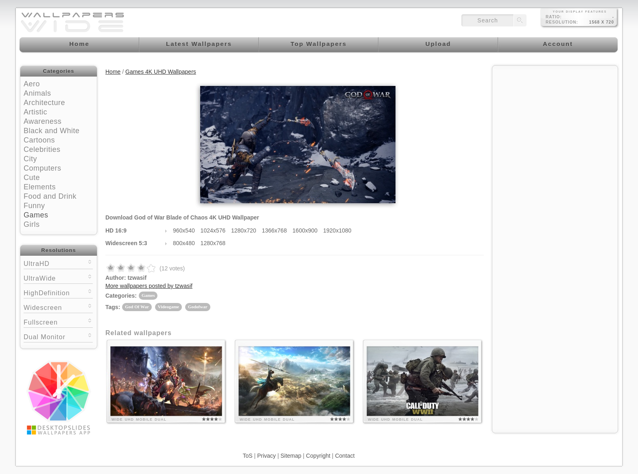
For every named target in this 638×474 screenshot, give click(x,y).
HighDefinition (58, 292)
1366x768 (274, 230)
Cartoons (39, 140)
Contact (344, 455)
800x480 (184, 243)
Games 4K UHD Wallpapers (160, 71)
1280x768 (213, 243)
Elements (40, 187)
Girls (32, 224)
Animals (37, 93)
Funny (34, 206)
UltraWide (58, 277)
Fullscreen (58, 321)
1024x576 (213, 230)
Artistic (35, 112)
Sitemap (290, 455)
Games (36, 215)
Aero (32, 84)
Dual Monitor (58, 336)
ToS (247, 455)
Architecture (44, 103)
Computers (42, 168)
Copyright (318, 455)
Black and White (52, 131)
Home (112, 71)
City (30, 159)
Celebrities (42, 149)
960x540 (184, 230)
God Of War (137, 306)
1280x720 (243, 230)
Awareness (42, 121)
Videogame (168, 306)
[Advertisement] (555, 121)
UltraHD (58, 263)
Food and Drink (50, 196)
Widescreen (58, 307)
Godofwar (198, 306)
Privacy (266, 455)
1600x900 (305, 230)
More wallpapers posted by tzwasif (148, 286)
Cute (32, 177)
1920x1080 (337, 230)
